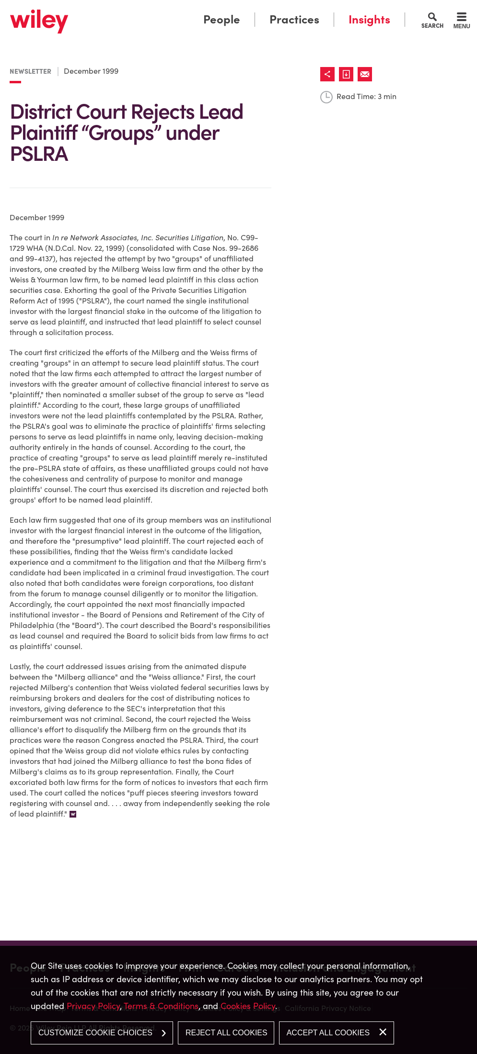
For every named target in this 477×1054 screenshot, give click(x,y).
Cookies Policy (248, 1005)
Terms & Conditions (161, 1005)
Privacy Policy (93, 1005)
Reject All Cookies (227, 1033)
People (221, 19)
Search (432, 25)
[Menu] (462, 22)
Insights (369, 19)
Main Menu (211, 10)
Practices (294, 19)
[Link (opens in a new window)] (348, 74)
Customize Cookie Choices (95, 1033)
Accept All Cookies (328, 1033)
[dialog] (238, 1000)
